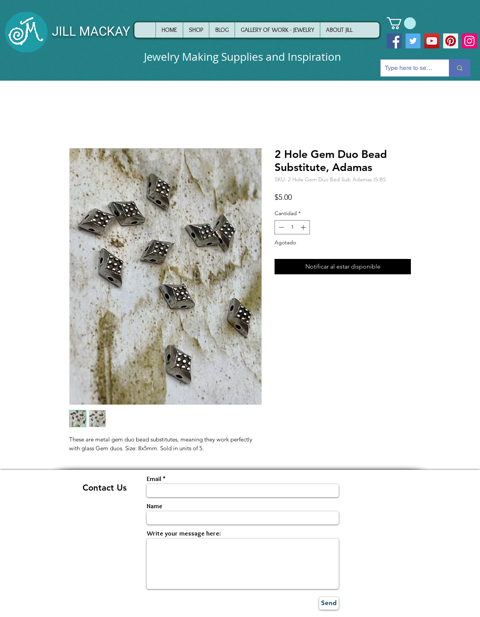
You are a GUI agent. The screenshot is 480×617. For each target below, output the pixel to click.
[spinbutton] (292, 227)
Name (154, 506)
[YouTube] (431, 40)
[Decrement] (280, 227)
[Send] (329, 603)
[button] (401, 23)
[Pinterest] (450, 40)
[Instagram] (469, 40)
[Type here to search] (409, 68)
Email (154, 479)
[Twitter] (413, 40)
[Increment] (304, 227)
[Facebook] (394, 40)
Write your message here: (184, 533)
